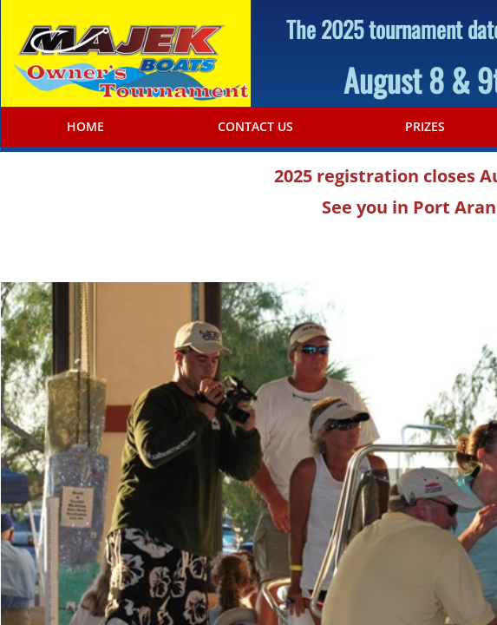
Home (85, 127)
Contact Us (255, 127)
